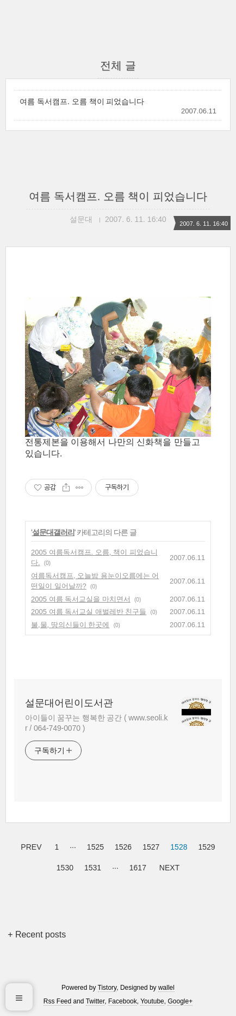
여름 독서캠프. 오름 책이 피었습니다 (82, 101)
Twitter (95, 1001)
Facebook (122, 1001)
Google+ (179, 1001)
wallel (166, 987)
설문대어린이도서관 (69, 703)
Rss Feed (57, 1001)
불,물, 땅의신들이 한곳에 (70, 625)
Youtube (152, 1001)
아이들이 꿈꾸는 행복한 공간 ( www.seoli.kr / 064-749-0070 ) (96, 722)
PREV (29, 845)
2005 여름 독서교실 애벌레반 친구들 (88, 612)
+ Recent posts (37, 934)
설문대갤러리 (53, 532)
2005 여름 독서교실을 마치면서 (81, 599)
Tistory (107, 987)
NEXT (168, 866)
